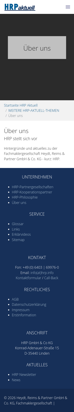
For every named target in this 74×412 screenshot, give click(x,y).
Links (16, 229)
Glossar (18, 223)
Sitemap (18, 239)
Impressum (20, 309)
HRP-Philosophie (25, 197)
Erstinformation (24, 315)
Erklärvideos (21, 234)
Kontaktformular (28, 277)
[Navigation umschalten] (68, 7)
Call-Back (51, 277)
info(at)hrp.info (42, 272)
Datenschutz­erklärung (29, 304)
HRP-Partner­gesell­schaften (32, 186)
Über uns (19, 202)
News (16, 379)
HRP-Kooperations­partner (32, 192)
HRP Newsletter (24, 374)
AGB (15, 299)
